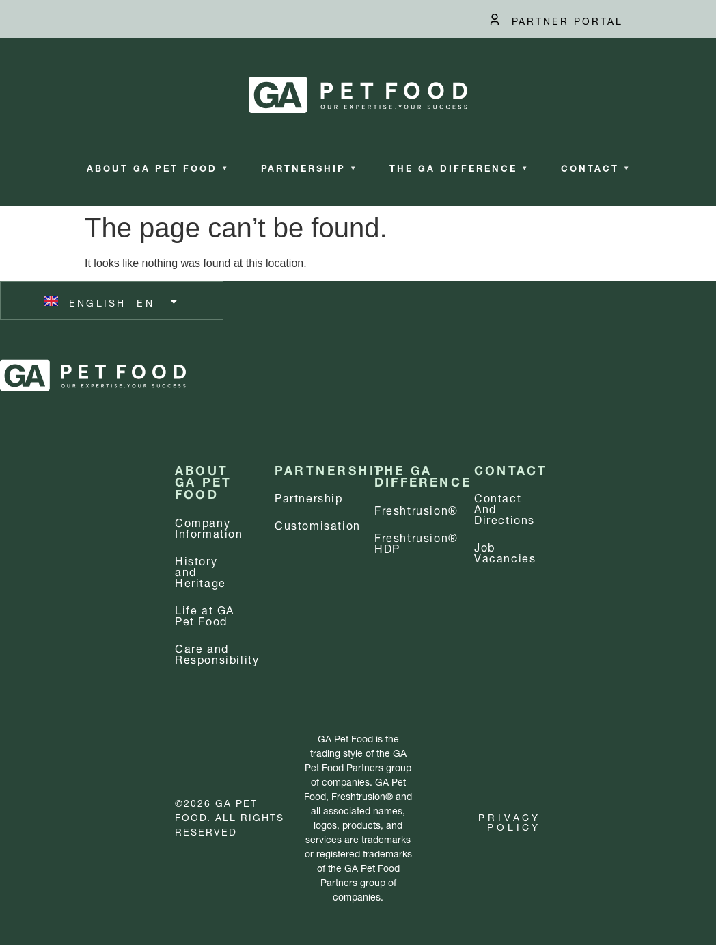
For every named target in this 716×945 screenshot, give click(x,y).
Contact (595, 167)
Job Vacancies (505, 551)
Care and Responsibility (217, 652)
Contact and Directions (504, 507)
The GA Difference (458, 167)
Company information (209, 526)
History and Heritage (200, 570)
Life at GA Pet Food (204, 614)
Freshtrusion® (416, 508)
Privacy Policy (509, 821)
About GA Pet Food (157, 167)
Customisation (318, 523)
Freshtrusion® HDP (416, 542)
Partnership (309, 167)
